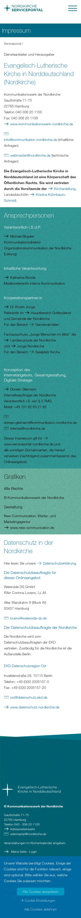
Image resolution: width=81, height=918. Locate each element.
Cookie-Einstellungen (40, 900)
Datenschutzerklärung (59, 563)
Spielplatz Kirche (47, 352)
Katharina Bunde (22, 277)
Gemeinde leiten (47, 324)
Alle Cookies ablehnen (40, 909)
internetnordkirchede (27, 428)
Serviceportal (12, 43)
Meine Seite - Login (23, 851)
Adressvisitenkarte (22, 829)
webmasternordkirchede (30, 155)
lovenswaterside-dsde (28, 618)
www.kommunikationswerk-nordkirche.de (41, 124)
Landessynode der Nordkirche (33, 340)
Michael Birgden (22, 236)
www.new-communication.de (32, 527)
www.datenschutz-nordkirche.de (34, 707)
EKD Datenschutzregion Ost (25, 666)
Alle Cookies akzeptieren (40, 891)
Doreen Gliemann (23, 389)
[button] (59, 8)
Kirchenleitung (65, 188)
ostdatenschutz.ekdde (28, 697)
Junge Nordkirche (30, 346)
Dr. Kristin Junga (22, 307)
